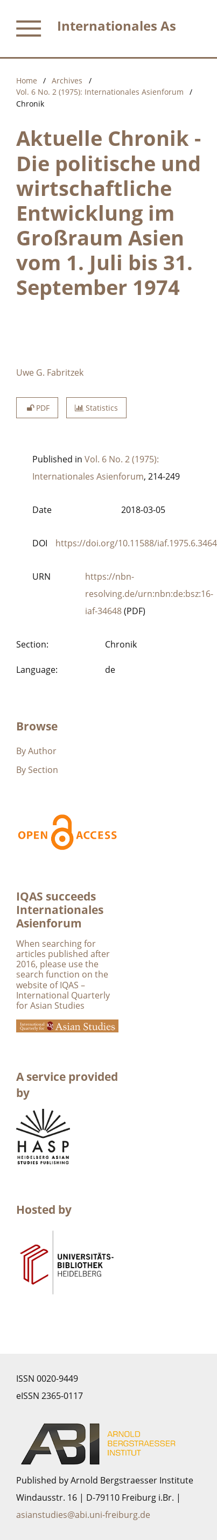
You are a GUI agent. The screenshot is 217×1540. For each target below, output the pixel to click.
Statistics (96, 408)
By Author (36, 751)
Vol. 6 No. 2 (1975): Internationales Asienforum (100, 92)
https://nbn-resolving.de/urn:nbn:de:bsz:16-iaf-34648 (149, 594)
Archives (67, 80)
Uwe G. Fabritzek (49, 372)
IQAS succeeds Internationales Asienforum (59, 910)
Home (26, 80)
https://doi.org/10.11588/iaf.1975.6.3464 (136, 543)
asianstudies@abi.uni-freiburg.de (83, 1515)
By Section (37, 770)
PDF (37, 408)
